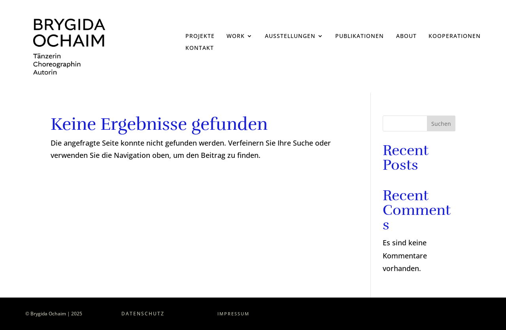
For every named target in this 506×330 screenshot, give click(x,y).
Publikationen (359, 36)
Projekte (200, 36)
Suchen (441, 123)
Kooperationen (455, 36)
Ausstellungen (290, 36)
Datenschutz (142, 313)
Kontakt (199, 48)
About (406, 36)
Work (236, 36)
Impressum (233, 314)
